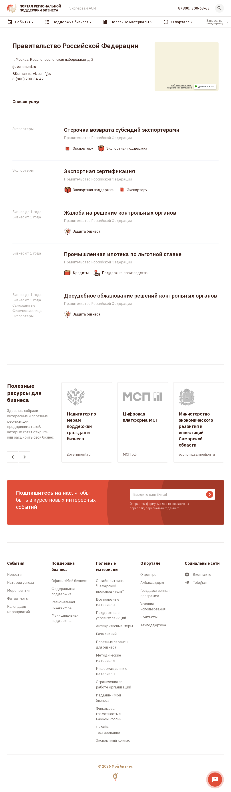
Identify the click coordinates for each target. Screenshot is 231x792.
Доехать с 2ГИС (206, 87)
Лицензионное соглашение (179, 88)
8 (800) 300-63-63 (194, 8)
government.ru (24, 66)
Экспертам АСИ (82, 8)
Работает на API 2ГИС (181, 85)
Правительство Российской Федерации (98, 137)
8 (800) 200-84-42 (28, 79)
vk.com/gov (42, 73)
